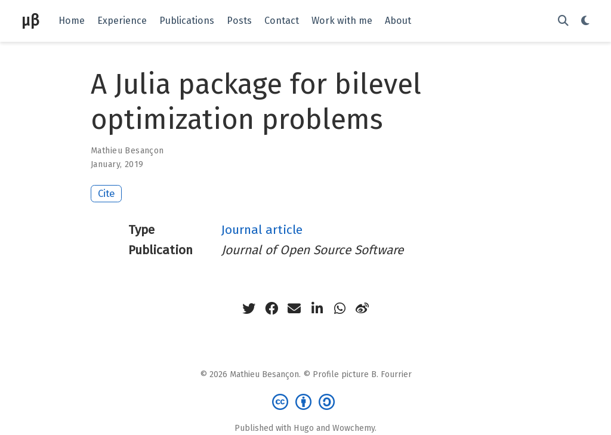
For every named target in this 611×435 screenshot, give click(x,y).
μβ (30, 20)
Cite (106, 193)
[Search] (563, 21)
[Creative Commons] (306, 401)
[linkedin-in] (317, 308)
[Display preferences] (585, 21)
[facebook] (271, 308)
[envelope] (294, 308)
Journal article (262, 229)
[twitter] (249, 308)
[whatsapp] (339, 308)
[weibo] (362, 308)
